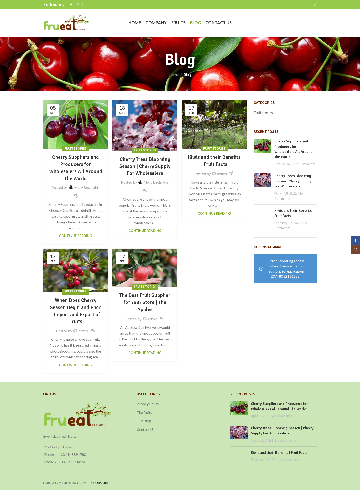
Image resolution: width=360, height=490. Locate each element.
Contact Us (146, 429)
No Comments (304, 164)
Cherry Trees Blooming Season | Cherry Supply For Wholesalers (144, 166)
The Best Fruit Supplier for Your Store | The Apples (144, 302)
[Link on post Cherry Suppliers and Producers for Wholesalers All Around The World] (75, 124)
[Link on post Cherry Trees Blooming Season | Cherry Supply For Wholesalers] (144, 125)
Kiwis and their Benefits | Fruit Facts (279, 452)
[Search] (315, 4)
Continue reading (75, 236)
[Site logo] (66, 22)
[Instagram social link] (77, 4)
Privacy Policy (148, 403)
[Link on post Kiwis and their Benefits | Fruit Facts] (214, 124)
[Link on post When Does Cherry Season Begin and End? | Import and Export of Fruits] (75, 270)
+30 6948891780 (72, 454)
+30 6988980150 (72, 461)
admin (222, 173)
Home (174, 74)
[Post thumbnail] (262, 152)
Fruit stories (76, 148)
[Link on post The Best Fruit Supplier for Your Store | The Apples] (144, 268)
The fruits (144, 412)
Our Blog (144, 421)
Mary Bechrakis (86, 187)
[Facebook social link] (71, 4)
